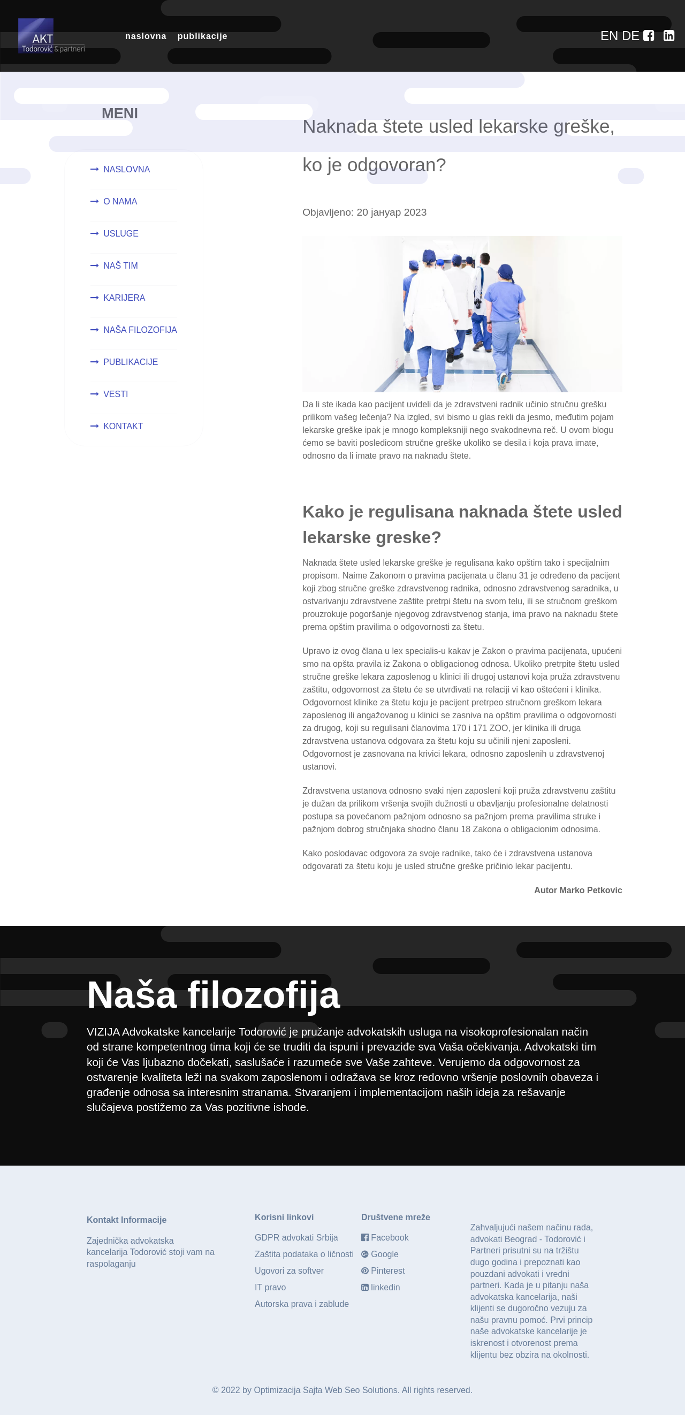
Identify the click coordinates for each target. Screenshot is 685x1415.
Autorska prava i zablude (302, 1304)
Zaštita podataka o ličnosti (304, 1254)
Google (385, 1254)
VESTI (115, 394)
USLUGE (121, 233)
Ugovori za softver (289, 1270)
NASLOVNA (126, 169)
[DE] (632, 35)
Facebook (389, 1237)
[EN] (611, 35)
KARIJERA (124, 297)
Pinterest (388, 1270)
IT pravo (270, 1287)
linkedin (385, 1287)
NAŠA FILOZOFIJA (140, 329)
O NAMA (120, 201)
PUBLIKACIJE (130, 362)
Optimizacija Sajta (288, 1390)
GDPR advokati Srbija (296, 1237)
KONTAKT (123, 426)
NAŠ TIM (120, 265)
